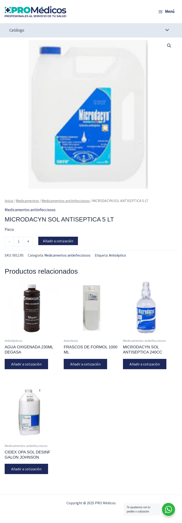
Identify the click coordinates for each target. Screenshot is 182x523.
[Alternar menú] (166, 30)
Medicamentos (27, 201)
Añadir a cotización (58, 241)
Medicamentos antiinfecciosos (66, 201)
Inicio (9, 201)
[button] (169, 45)
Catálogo (16, 30)
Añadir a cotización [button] (26, 364)
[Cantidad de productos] (19, 241)
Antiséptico (117, 255)
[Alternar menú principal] (166, 11)
